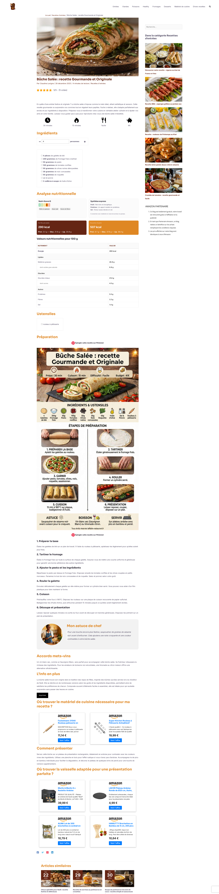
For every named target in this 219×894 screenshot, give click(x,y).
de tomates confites (57, 165)
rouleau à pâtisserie (51, 324)
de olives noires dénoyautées (60, 168)
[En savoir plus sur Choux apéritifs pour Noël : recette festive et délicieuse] (55, 878)
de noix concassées (56, 171)
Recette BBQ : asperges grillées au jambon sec (163, 104)
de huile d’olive (57, 181)
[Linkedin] (52, 852)
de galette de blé (53, 156)
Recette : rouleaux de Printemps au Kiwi (161, 134)
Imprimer (42, 695)
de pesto (52, 162)
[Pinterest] (47, 852)
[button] (210, 7)
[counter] (55, 141)
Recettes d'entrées (98, 83)
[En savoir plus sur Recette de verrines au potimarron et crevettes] (87, 878)
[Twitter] (43, 852)
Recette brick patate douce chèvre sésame (162, 165)
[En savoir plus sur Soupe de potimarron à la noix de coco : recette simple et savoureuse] (119, 878)
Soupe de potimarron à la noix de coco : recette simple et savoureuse (119, 891)
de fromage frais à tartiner (60, 159)
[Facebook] (38, 852)
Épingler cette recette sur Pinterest (87, 343)
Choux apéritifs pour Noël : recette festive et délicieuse (54, 891)
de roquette (53, 175)
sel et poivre (48, 178)
